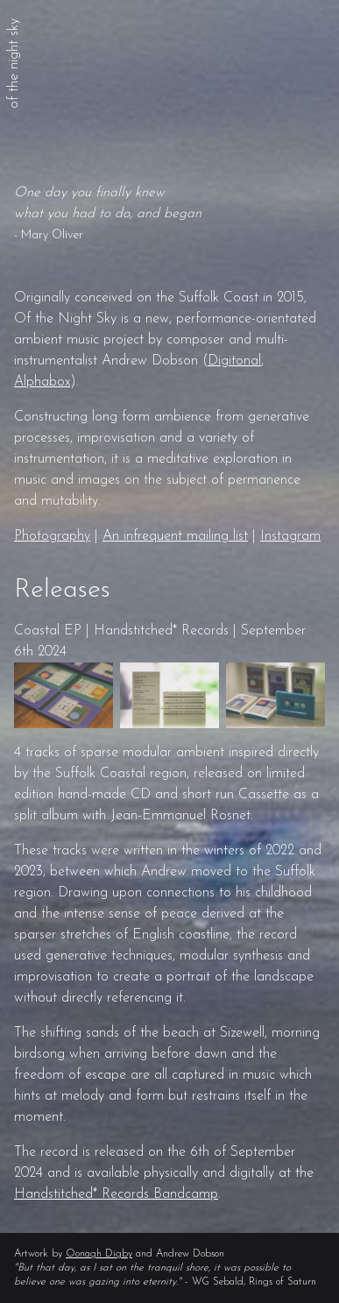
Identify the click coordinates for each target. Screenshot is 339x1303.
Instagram (290, 536)
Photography (52, 536)
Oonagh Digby (99, 1254)
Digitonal (234, 361)
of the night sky (14, 63)
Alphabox (42, 382)
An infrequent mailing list (175, 536)
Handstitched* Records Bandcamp (116, 1194)
